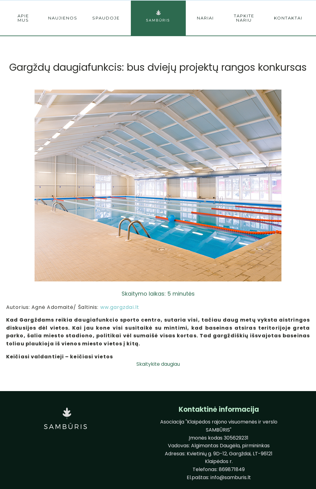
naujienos (62, 17)
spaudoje (106, 17)
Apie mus (23, 18)
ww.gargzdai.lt (119, 307)
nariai (205, 17)
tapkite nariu (244, 18)
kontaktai (288, 17)
